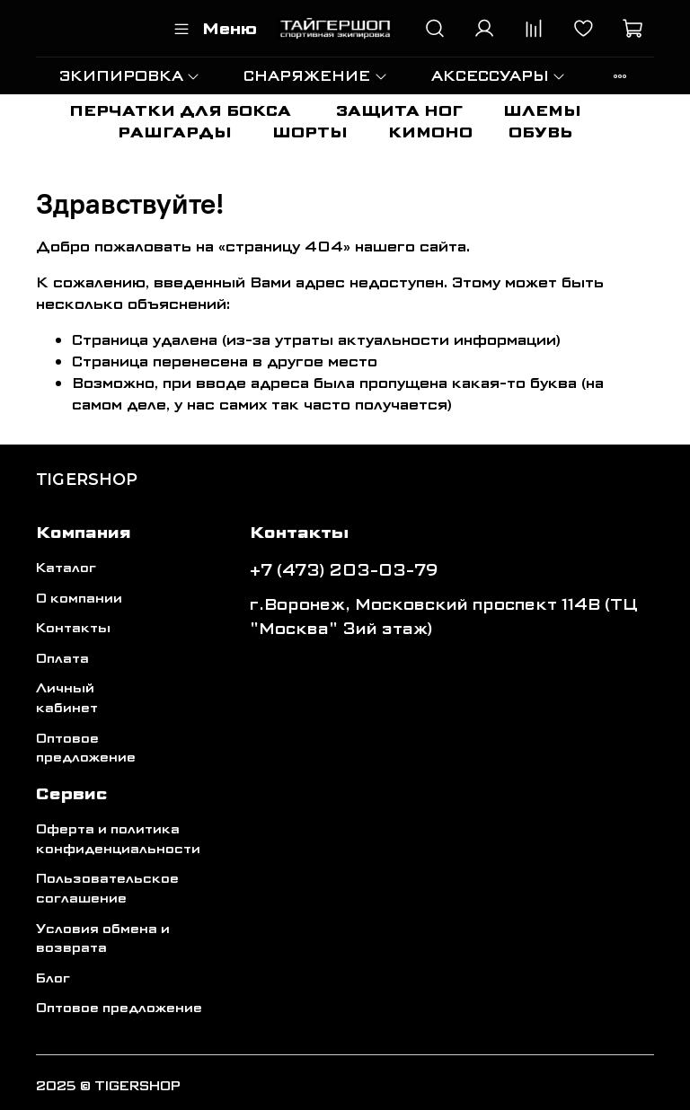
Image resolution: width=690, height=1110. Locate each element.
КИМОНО (430, 132)
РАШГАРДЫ (175, 132)
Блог (53, 978)
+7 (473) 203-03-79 (344, 570)
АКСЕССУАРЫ (498, 76)
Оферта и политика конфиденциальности (118, 839)
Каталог (66, 568)
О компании (79, 598)
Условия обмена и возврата (103, 939)
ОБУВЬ (540, 132)
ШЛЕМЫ (542, 111)
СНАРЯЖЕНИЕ (315, 76)
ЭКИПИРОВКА (129, 76)
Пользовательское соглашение (107, 888)
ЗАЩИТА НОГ (399, 111)
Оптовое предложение (86, 748)
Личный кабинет (67, 698)
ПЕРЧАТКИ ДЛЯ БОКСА (180, 111)
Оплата (62, 658)
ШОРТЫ (310, 132)
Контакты (73, 628)
